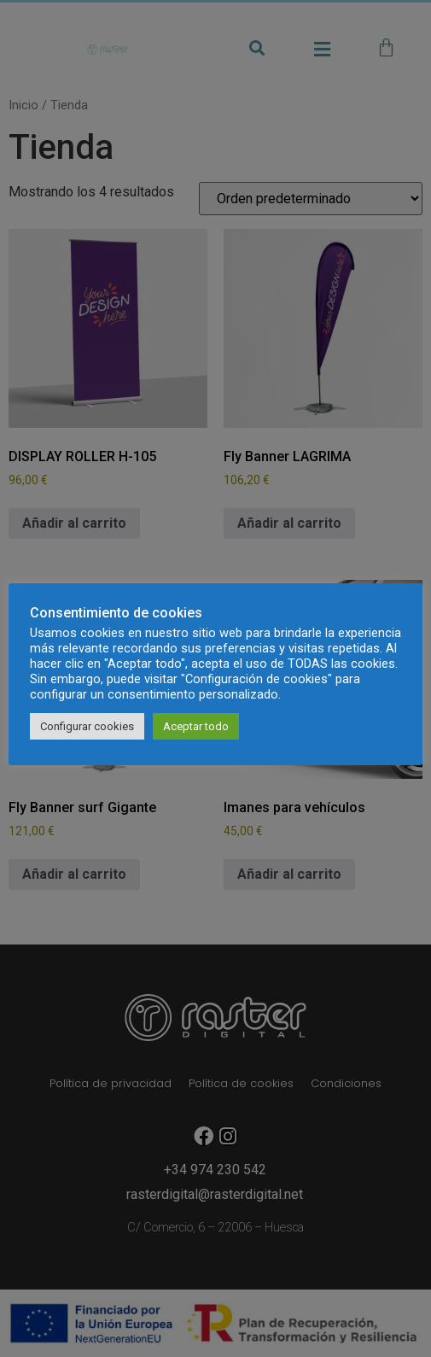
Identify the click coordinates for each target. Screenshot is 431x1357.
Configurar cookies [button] (87, 726)
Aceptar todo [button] (196, 726)
